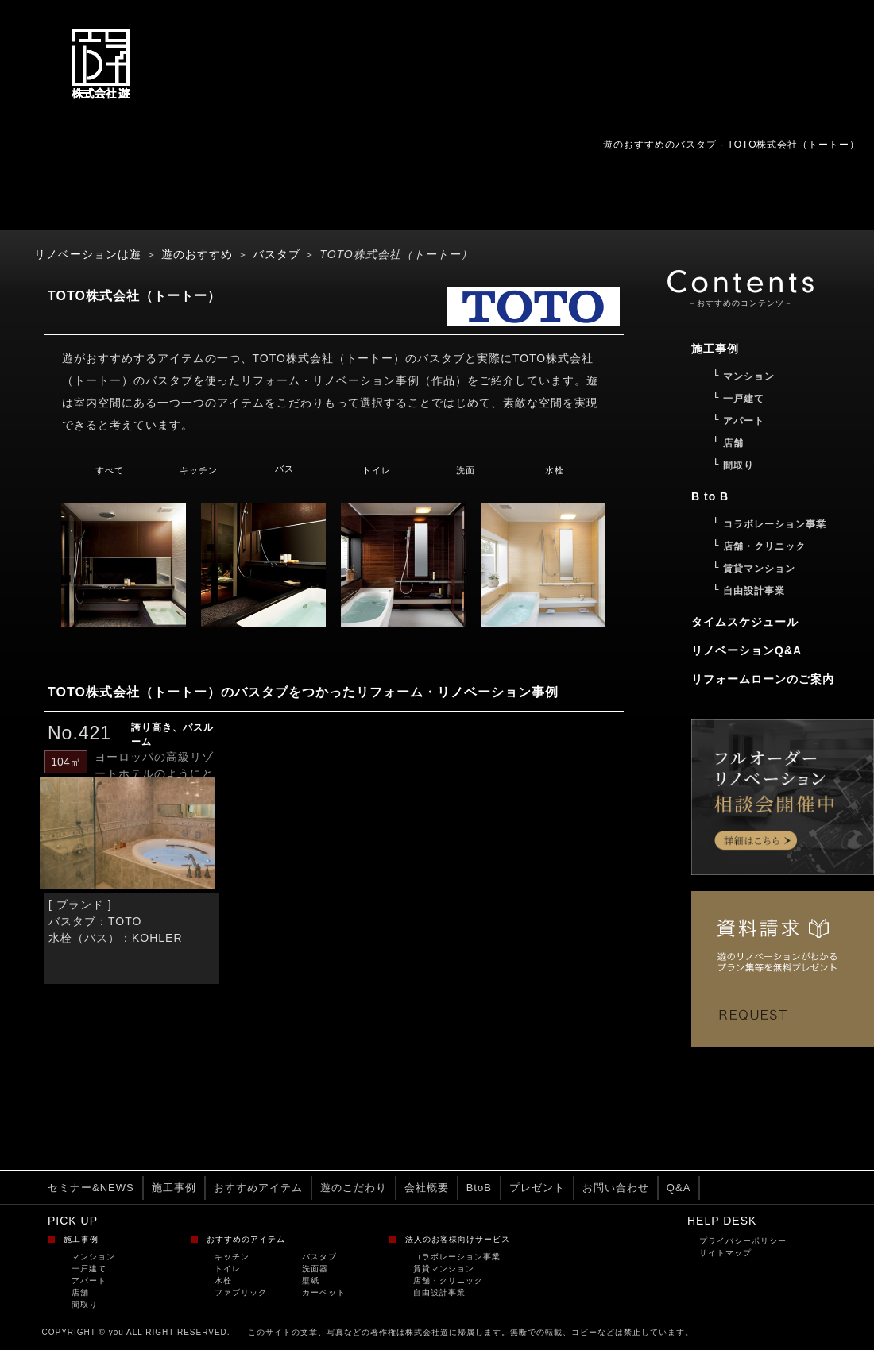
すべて (109, 470)
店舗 (80, 1292)
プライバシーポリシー (743, 1240)
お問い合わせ (615, 1188)
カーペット (324, 1292)
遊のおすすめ (197, 254)
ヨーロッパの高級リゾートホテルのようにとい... (154, 773)
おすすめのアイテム (246, 1239)
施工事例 (174, 1188)
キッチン (199, 470)
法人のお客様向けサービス (457, 1239)
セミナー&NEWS (91, 1188)
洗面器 (315, 1268)
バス (284, 468)
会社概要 (426, 1188)
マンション (93, 1256)
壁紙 (310, 1280)
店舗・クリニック (448, 1280)
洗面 (465, 470)
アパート (89, 1280)
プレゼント (537, 1188)
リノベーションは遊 (87, 254)
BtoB (479, 1188)
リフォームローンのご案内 (762, 679)
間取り (85, 1304)
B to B (710, 496)
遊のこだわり (353, 1188)
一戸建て (89, 1268)
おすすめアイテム (258, 1188)
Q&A (678, 1188)
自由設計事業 (439, 1292)
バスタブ (276, 254)
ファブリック (241, 1292)
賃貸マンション (443, 1268)
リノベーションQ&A (746, 650)
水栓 (554, 470)
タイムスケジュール (745, 621)
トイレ (376, 470)
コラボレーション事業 (457, 1256)
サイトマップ (725, 1252)
